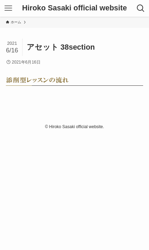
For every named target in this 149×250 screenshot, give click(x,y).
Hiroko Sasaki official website (74, 8)
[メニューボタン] (8, 8)
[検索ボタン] (140, 8)
